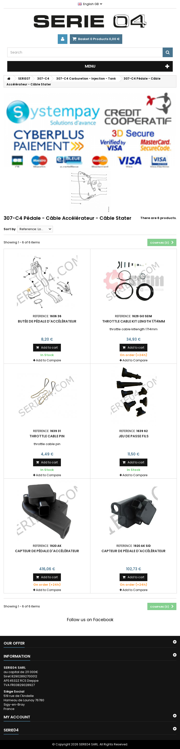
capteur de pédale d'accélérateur (47, 551)
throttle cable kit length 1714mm (133, 321)
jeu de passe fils (134, 436)
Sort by (10, 229)
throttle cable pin (47, 436)
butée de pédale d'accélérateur (47, 321)
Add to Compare (48, 360)
